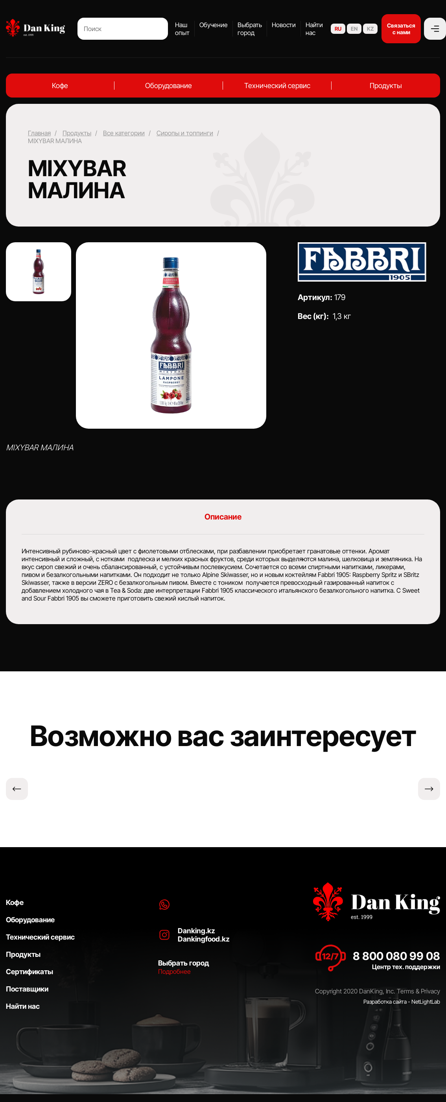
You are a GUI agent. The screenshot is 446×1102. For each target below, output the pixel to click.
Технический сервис (277, 85)
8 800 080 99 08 (396, 956)
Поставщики (27, 989)
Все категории (124, 133)
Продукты (386, 85)
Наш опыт (182, 29)
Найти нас (314, 29)
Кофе (60, 85)
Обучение (213, 25)
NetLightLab (425, 1001)
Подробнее (174, 971)
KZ (370, 29)
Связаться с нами (401, 28)
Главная (39, 133)
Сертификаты (29, 971)
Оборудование (168, 85)
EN (354, 29)
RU (338, 29)
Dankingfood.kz (204, 939)
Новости (284, 25)
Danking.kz (196, 931)
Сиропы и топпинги (185, 133)
